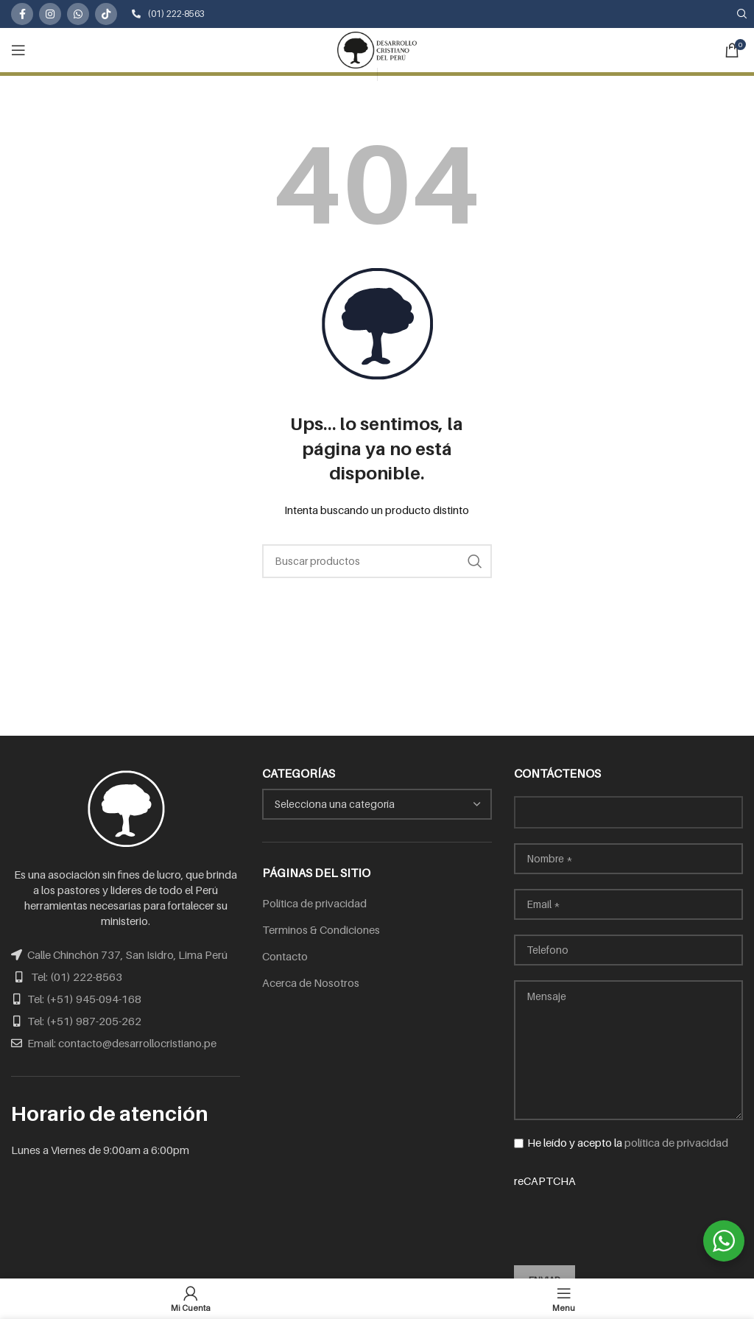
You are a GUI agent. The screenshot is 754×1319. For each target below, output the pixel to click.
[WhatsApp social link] (78, 14)
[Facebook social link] (22, 14)
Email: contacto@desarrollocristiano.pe (121, 1042)
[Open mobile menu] (18, 50)
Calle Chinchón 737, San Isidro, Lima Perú (127, 954)
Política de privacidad (314, 903)
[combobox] (376, 804)
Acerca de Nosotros (310, 982)
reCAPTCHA (628, 1210)
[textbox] (335, 804)
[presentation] (626, 1217)
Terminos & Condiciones (321, 929)
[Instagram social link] (50, 14)
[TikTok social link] (106, 14)
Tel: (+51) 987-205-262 (84, 1020)
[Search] (376, 561)
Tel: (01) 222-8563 (76, 976)
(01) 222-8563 (168, 13)
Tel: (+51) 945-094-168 (84, 998)
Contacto (285, 956)
